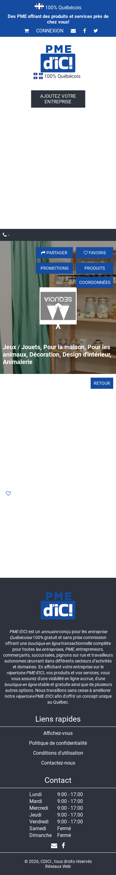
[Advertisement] (58, 168)
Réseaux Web (58, 866)
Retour (102, 383)
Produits (94, 268)
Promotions (54, 268)
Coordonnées (94, 282)
